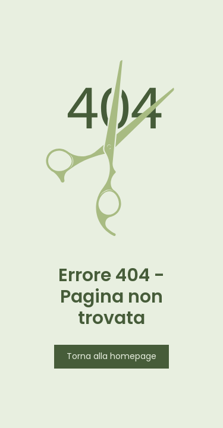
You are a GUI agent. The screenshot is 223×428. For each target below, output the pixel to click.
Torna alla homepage (111, 357)
